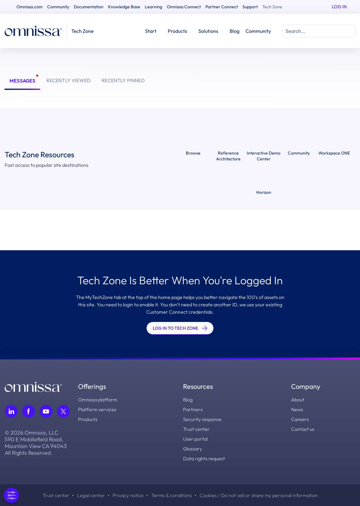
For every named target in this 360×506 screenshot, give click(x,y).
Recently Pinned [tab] (123, 80)
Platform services (97, 409)
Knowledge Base (124, 7)
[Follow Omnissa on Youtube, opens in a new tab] (45, 411)
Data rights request (204, 458)
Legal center (91, 495)
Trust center (196, 429)
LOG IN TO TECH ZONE (180, 328)
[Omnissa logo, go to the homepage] (33, 386)
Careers (300, 419)
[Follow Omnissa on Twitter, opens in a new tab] (63, 411)
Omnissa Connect (184, 7)
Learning (153, 7)
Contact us (302, 429)
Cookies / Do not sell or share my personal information (259, 495)
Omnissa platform (97, 400)
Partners (193, 409)
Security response (202, 419)
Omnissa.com (30, 7)
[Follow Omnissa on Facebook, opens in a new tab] (28, 411)
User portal (195, 439)
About (297, 400)
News (297, 409)
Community (58, 7)
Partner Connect (221, 7)
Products (87, 419)
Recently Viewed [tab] (68, 80)
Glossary (192, 449)
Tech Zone (272, 7)
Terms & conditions (171, 495)
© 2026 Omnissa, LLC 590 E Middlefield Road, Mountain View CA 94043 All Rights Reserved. (36, 442)
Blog (234, 31)
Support (250, 7)
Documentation (88, 7)
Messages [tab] (22, 81)
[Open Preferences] (9, 495)
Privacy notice (128, 495)
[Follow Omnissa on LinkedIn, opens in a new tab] (11, 411)
